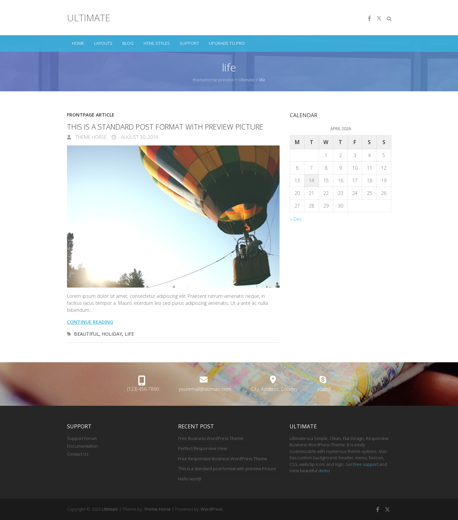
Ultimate (88, 18)
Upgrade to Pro (227, 43)
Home (78, 43)
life (129, 334)
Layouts (103, 43)
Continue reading (90, 322)
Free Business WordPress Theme (210, 438)
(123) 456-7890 (143, 389)
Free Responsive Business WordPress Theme (222, 459)
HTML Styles (157, 43)
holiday (112, 334)
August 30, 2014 (139, 137)
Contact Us (77, 454)
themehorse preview (213, 80)
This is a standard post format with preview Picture (165, 126)
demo (324, 471)
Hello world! (189, 479)
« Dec (296, 219)
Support (189, 43)
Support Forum (82, 438)
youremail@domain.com (205, 389)
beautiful (86, 334)
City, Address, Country (274, 389)
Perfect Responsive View (202, 448)
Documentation (82, 446)
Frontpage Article (90, 115)
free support (366, 464)
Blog (128, 43)
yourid (324, 389)
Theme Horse (90, 137)
